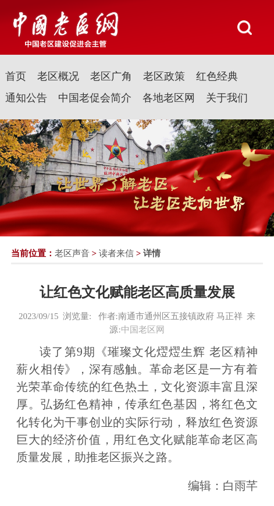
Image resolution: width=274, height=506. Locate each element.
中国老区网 (143, 329)
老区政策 (164, 76)
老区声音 (72, 253)
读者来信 (116, 253)
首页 (15, 76)
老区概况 (58, 76)
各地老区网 (169, 98)
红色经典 (217, 76)
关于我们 (227, 98)
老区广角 (111, 76)
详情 (152, 253)
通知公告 (26, 98)
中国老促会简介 (94, 98)
